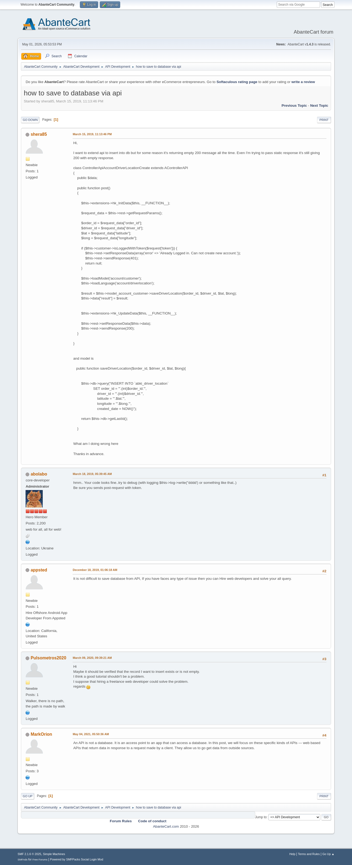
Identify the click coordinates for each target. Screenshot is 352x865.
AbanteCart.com (166, 826)
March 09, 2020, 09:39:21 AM (92, 657)
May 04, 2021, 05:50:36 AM (91, 734)
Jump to (261, 817)
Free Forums (40, 859)
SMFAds (22, 859)
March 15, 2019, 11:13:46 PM (92, 134)
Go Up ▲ (328, 854)
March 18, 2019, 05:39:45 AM (92, 474)
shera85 (39, 134)
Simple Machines (54, 854)
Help (292, 854)
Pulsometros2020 (48, 658)
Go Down (30, 119)
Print (324, 119)
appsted (39, 570)
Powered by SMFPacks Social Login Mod (76, 859)
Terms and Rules (309, 854)
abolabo (39, 474)
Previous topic (294, 105)
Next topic (319, 105)
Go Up (27, 796)
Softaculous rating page (236, 82)
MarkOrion (41, 734)
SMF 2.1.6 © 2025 (29, 854)
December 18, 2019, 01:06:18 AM (95, 569)
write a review (303, 82)
